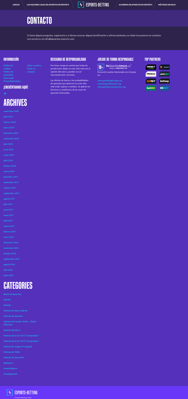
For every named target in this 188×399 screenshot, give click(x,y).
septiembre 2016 (11, 259)
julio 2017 (8, 204)
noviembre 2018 (11, 138)
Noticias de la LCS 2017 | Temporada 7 (21, 335)
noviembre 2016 (11, 248)
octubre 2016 (10, 253)
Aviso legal (9, 78)
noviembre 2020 (11, 111)
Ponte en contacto (31, 70)
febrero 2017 (10, 231)
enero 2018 (9, 171)
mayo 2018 (9, 155)
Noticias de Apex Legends (16, 310)
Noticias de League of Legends (18, 346)
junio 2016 (8, 275)
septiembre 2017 (11, 193)
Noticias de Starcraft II (14, 357)
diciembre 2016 (11, 242)
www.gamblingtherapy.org (110, 80)
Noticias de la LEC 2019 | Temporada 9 (21, 341)
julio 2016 (8, 270)
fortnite (7, 299)
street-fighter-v (11, 368)
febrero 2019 (10, 122)
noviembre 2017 (11, 182)
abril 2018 (8, 160)
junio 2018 (8, 149)
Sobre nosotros (34, 65)
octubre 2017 (10, 188)
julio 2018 (8, 144)
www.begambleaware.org (109, 83)
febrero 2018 (10, 166)
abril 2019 (8, 116)
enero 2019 (9, 127)
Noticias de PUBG (12, 352)
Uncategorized (10, 374)
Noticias (7, 305)
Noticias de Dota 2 (12, 330)
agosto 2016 (9, 264)
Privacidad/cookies (12, 81)
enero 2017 (9, 237)
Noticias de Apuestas (13, 316)
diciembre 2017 (11, 177)
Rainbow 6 (8, 363)
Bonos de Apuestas (12, 294)
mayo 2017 (9, 215)
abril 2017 (8, 220)
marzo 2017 (9, 226)
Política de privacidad (8, 73)
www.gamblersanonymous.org (112, 87)
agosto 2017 (9, 199)
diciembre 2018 (11, 133)
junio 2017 (8, 209)
